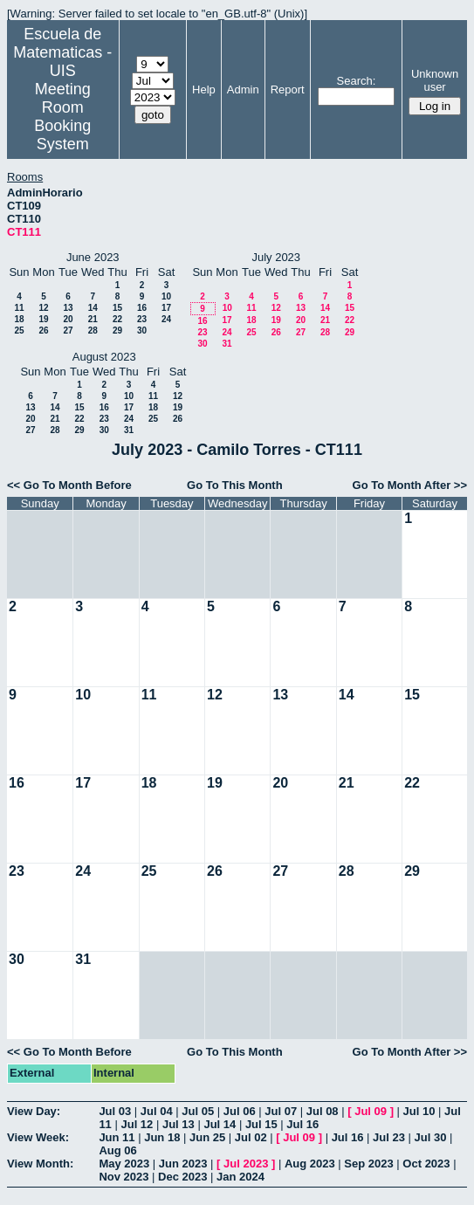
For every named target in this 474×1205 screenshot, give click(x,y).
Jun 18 (162, 1137)
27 (67, 330)
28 (93, 330)
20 (67, 319)
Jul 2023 (245, 1163)
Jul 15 (261, 1124)
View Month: (40, 1163)
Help (204, 89)
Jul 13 (178, 1124)
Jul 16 (302, 1124)
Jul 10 (419, 1111)
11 (19, 308)
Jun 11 (116, 1137)
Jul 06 (239, 1111)
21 (93, 319)
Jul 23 (389, 1137)
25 (19, 330)
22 (117, 319)
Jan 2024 (240, 1176)
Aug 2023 (310, 1163)
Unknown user (434, 80)
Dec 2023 (182, 1176)
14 (93, 308)
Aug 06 (117, 1150)
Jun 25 (207, 1137)
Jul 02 (251, 1137)
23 (142, 319)
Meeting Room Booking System (62, 116)
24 (166, 319)
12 (43, 308)
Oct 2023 (426, 1163)
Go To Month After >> (410, 485)
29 (117, 330)
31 (226, 343)
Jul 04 (157, 1111)
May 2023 (124, 1163)
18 (19, 319)
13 (67, 308)
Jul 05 (198, 1111)
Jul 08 (322, 1111)
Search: (356, 80)
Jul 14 (219, 1124)
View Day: (33, 1111)
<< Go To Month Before (69, 485)
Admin (243, 89)
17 (166, 308)
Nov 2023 (123, 1176)
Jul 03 (115, 1111)
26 (43, 330)
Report (288, 89)
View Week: (38, 1137)
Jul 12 (136, 1124)
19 (43, 319)
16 (142, 308)
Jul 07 (280, 1111)
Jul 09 (370, 1111)
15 (117, 308)
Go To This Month (235, 485)
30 (142, 330)
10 (166, 296)
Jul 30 (431, 1137)
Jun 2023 (183, 1163)
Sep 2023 (368, 1163)
